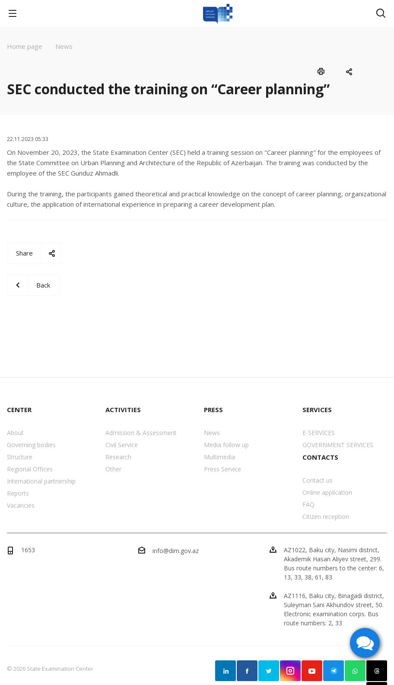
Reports (18, 493)
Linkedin (225, 670)
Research (118, 457)
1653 (28, 550)
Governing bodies (31, 445)
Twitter (268, 670)
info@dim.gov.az (176, 551)
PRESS (213, 409)
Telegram (333, 670)
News (212, 433)
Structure (19, 457)
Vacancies (21, 505)
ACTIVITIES (123, 409)
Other (113, 469)
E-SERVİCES (318, 433)
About (15, 433)
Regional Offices (30, 469)
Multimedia (219, 457)
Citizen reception (325, 516)
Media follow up (226, 445)
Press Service (222, 469)
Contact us (317, 480)
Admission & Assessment (141, 433)
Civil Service (121, 445)
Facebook (247, 670)
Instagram (290, 670)
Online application (327, 492)
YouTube (312, 670)
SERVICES (317, 409)
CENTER (19, 409)
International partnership (41, 481)
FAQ (308, 504)
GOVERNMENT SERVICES (337, 445)
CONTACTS (320, 457)
